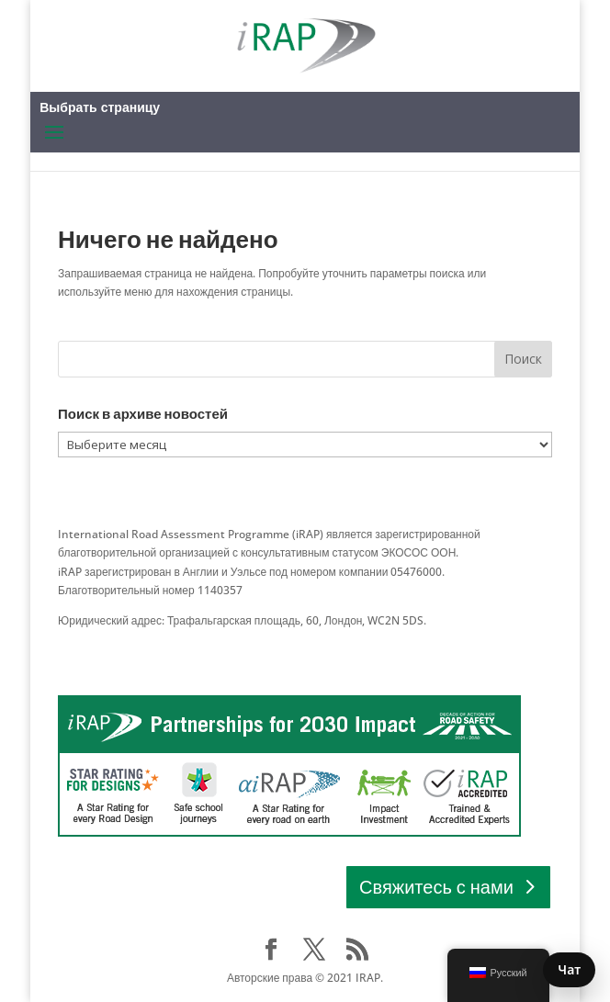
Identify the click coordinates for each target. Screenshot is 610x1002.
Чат (569, 969)
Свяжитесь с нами (436, 886)
